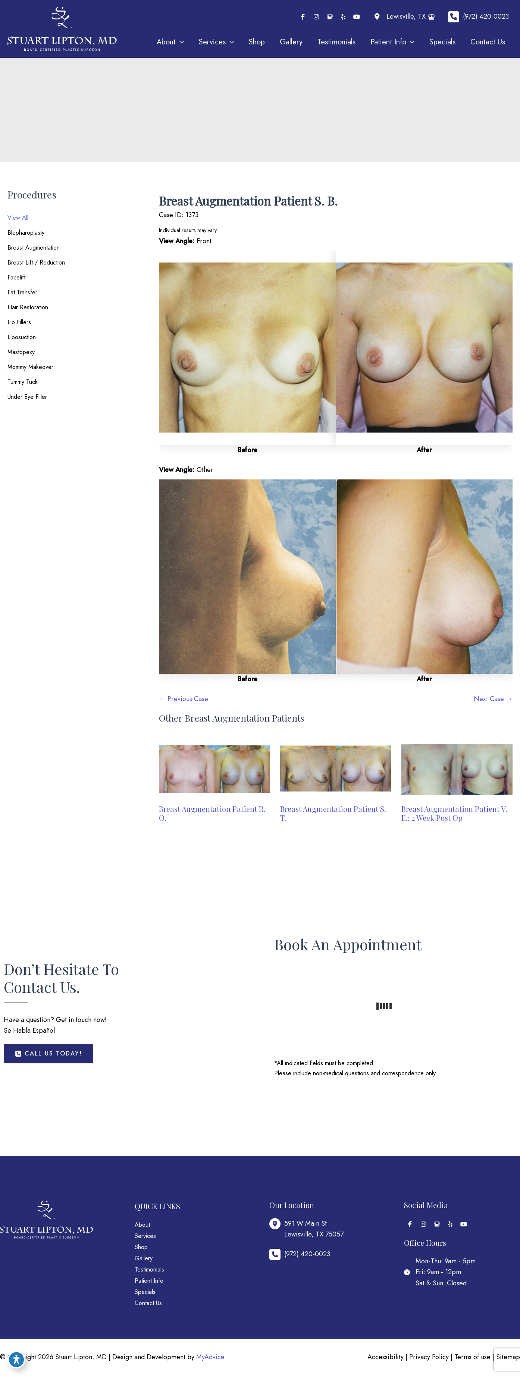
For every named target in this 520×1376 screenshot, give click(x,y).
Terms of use (472, 1357)
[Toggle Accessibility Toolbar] (16, 1360)
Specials (145, 1292)
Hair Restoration (27, 307)
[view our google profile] (330, 17)
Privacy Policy (429, 1357)
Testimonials (149, 1269)
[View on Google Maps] (433, 17)
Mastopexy (21, 352)
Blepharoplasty (25, 232)
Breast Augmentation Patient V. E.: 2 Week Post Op (454, 813)
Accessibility (385, 1357)
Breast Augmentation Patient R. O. (212, 813)
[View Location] (399, 17)
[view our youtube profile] (357, 17)
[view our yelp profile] (343, 17)
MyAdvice (210, 1357)
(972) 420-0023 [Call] (486, 16)
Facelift (16, 277)
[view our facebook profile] (303, 17)
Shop (141, 1247)
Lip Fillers (19, 322)
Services (145, 1236)
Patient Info (149, 1280)
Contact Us (148, 1303)
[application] (180, 42)
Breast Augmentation (33, 247)
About (142, 1224)
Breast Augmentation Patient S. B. (248, 201)
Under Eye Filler (27, 397)
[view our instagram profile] (316, 17)
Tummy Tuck (22, 382)
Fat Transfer (22, 292)
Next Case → (493, 699)
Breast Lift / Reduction (36, 262)
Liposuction (21, 337)
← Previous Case (183, 699)
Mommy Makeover (30, 367)
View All (17, 217)
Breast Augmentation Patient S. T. (333, 813)
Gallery (144, 1258)
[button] (48, 1053)
